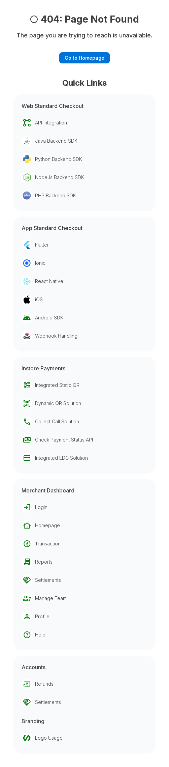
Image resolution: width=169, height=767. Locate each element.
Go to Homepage (84, 58)
